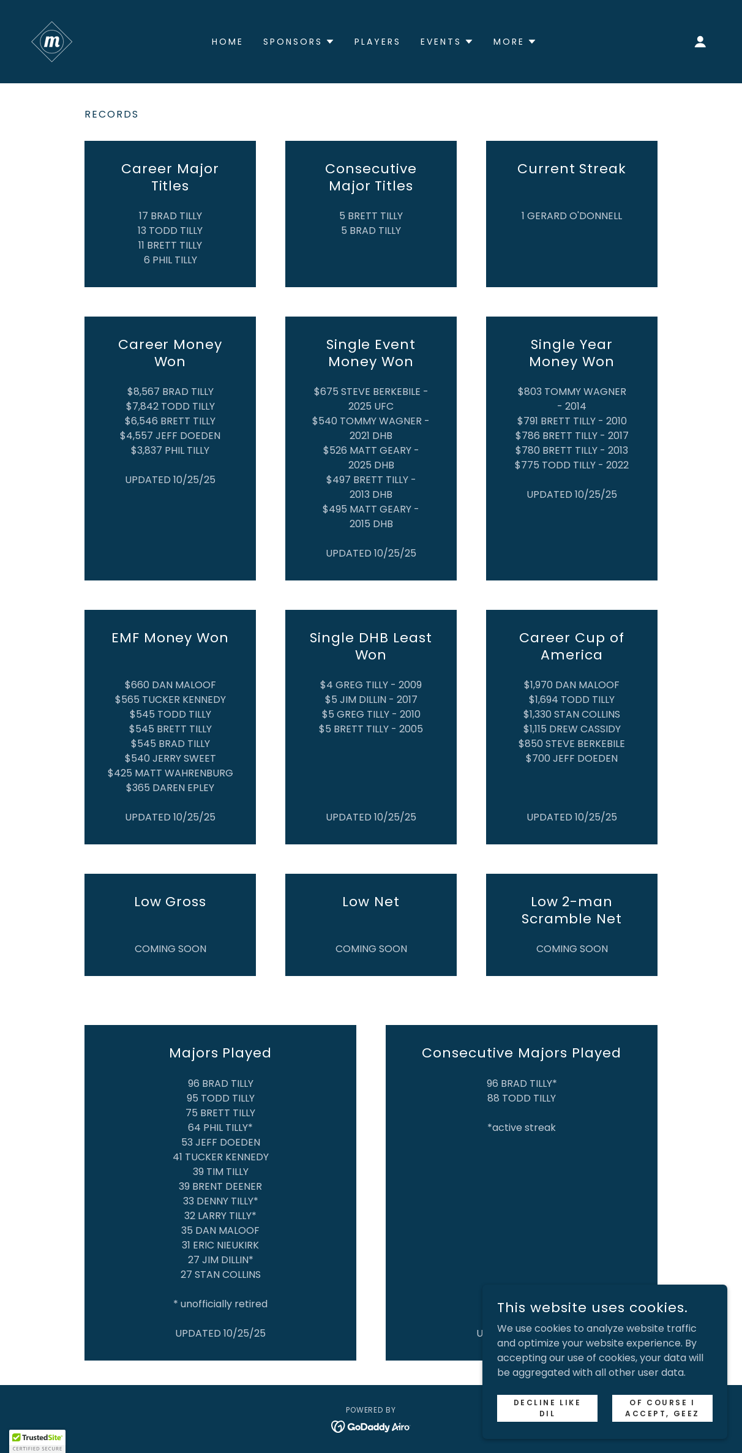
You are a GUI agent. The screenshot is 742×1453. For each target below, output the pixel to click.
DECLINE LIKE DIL (548, 1407)
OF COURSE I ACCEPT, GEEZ (662, 1407)
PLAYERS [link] (377, 42)
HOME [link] (228, 42)
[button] (700, 41)
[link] (51, 41)
